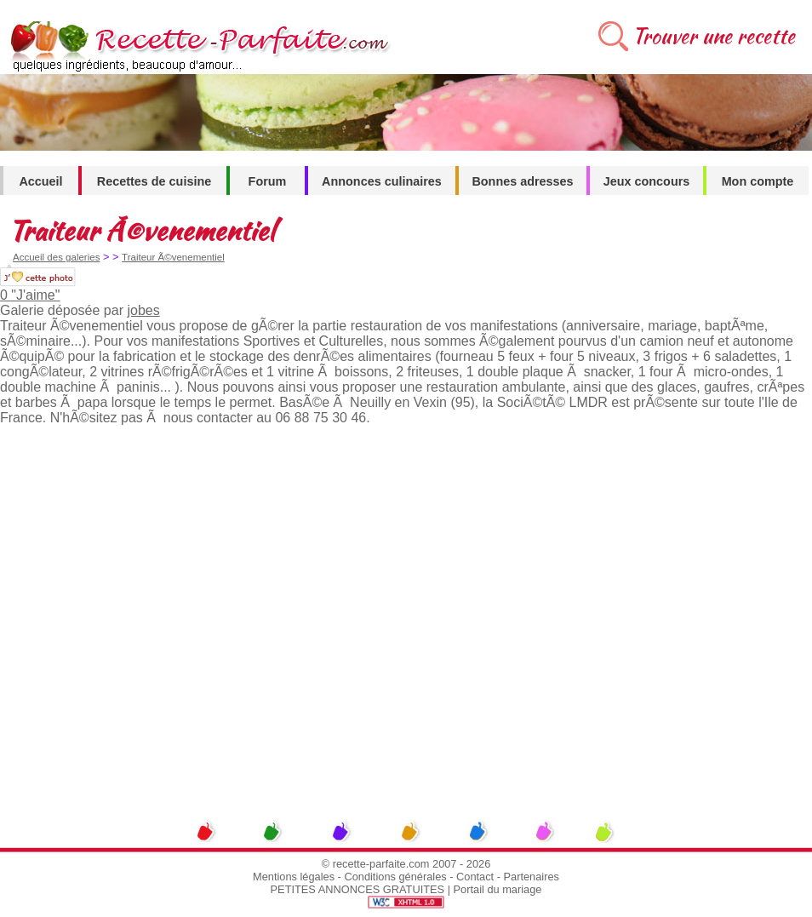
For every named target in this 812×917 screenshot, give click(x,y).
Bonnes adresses (522, 181)
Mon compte (758, 181)
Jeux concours (646, 181)
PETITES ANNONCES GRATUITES (358, 889)
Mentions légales (294, 876)
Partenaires (531, 876)
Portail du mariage (498, 889)
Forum (268, 181)
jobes (143, 310)
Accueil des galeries (56, 257)
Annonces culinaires (382, 181)
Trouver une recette (713, 36)
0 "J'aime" (30, 295)
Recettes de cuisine (154, 181)
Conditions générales (395, 876)
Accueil (40, 181)
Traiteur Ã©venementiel (173, 257)
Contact (475, 876)
